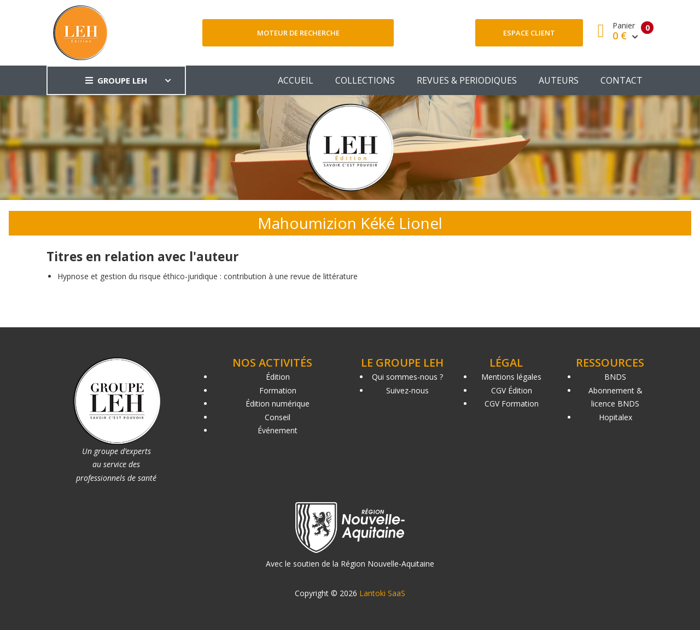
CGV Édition (511, 390)
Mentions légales (511, 377)
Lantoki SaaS (382, 593)
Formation (277, 390)
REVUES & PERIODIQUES (467, 80)
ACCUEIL (295, 80)
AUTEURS (559, 80)
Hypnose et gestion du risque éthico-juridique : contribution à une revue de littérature (207, 276)
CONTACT (621, 80)
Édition (278, 377)
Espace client (529, 33)
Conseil (277, 417)
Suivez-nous (407, 390)
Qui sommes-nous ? (407, 377)
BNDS (615, 377)
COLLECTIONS (365, 80)
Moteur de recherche (298, 33)
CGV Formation (512, 403)
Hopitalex (615, 417)
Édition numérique (278, 403)
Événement (278, 430)
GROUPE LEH (116, 80)
